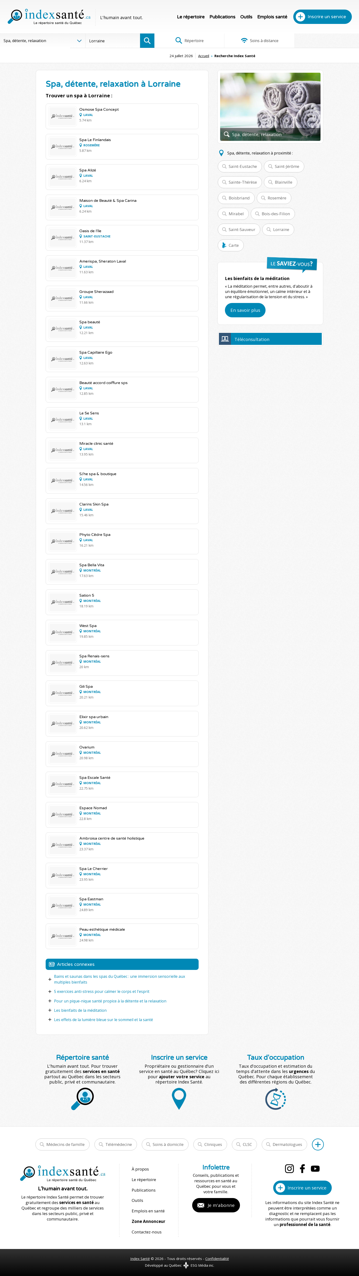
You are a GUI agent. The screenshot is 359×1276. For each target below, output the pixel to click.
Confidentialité (217, 1257)
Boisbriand (239, 198)
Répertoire (188, 40)
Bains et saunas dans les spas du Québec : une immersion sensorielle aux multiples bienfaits (119, 979)
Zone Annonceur (148, 1220)
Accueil (170, 55)
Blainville (283, 182)
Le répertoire (191, 17)
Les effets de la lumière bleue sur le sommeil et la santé (103, 1019)
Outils (246, 17)
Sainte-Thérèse (243, 182)
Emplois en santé (148, 1210)
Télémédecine (118, 1144)
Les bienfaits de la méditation (80, 1010)
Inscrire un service (327, 16)
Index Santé (140, 1257)
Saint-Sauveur (242, 229)
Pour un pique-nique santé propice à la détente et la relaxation (110, 1000)
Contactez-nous (146, 1230)
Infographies (325, 40)
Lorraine (281, 229)
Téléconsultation (251, 339)
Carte (234, 245)
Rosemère (277, 198)
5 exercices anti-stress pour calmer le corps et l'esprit (101, 991)
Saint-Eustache (243, 166)
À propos (140, 1169)
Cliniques (213, 1144)
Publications (222, 17)
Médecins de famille (65, 1144)
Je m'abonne (221, 1205)
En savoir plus (245, 310)
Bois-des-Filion (276, 213)
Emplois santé (272, 17)
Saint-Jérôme (287, 166)
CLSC (247, 1144)
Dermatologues (287, 1144)
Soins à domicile (168, 1144)
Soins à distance (257, 40)
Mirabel (236, 213)
